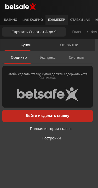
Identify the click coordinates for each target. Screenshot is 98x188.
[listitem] (11, 20)
